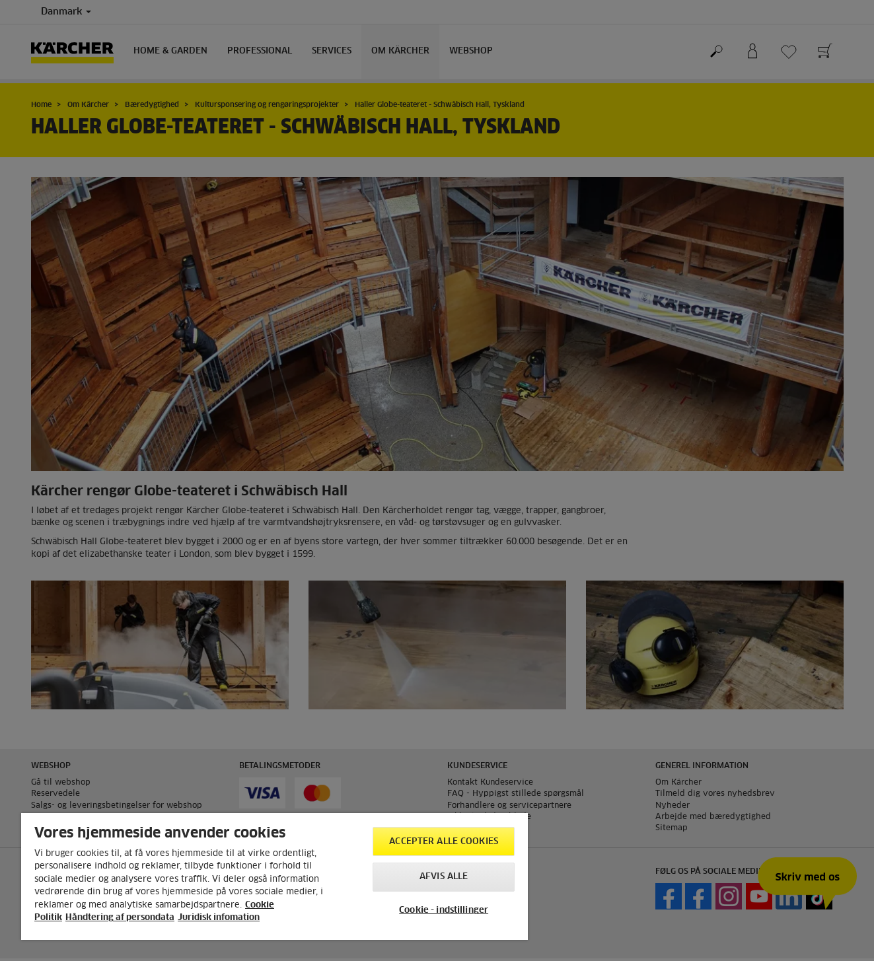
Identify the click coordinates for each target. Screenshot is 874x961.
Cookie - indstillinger (443, 910)
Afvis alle (443, 876)
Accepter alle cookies (443, 841)
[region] (274, 876)
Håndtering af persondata (119, 917)
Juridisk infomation (219, 917)
